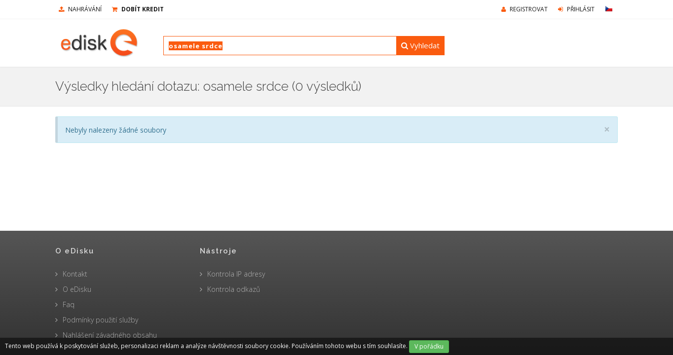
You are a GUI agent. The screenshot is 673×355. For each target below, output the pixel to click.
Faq (69, 304)
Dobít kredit (138, 9)
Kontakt (75, 274)
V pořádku (429, 346)
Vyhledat (420, 45)
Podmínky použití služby (100, 319)
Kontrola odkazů (233, 289)
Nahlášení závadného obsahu (110, 335)
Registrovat (524, 9)
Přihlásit (576, 9)
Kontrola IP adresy (236, 274)
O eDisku (77, 289)
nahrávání (80, 9)
